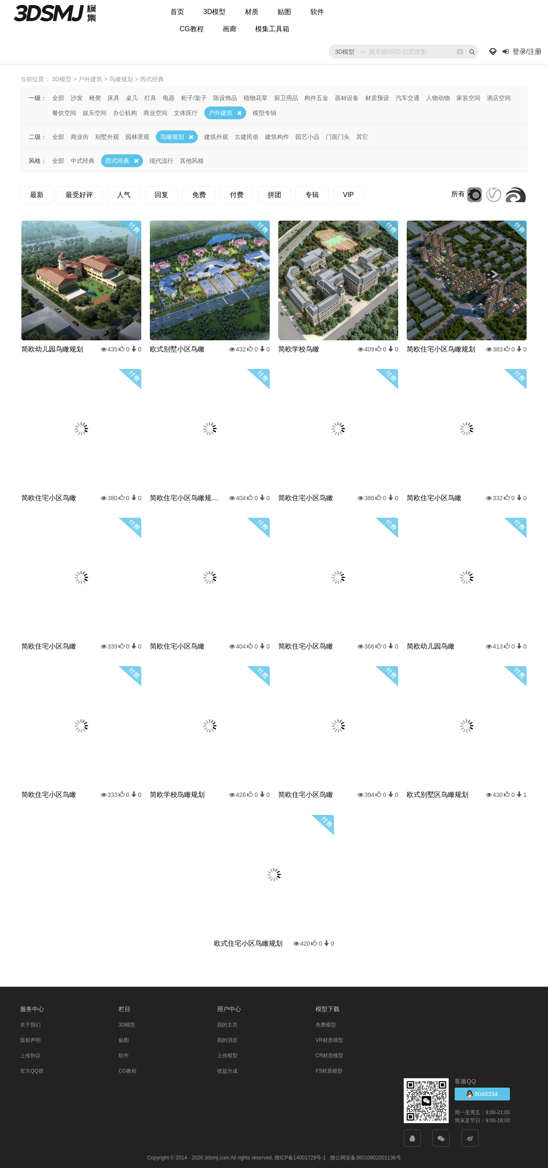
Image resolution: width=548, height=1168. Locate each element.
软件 (317, 11)
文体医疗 (186, 112)
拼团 (274, 194)
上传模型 (227, 1055)
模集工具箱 (272, 28)
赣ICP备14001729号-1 (300, 1157)
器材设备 (347, 97)
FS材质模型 (329, 1071)
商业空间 (155, 112)
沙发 (77, 97)
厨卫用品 (286, 97)
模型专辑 (265, 112)
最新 (37, 194)
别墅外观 (107, 136)
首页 (177, 11)
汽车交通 (408, 97)
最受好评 (79, 194)
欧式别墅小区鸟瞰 (177, 348)
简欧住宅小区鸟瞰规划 (441, 348)
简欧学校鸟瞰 (298, 348)
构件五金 (316, 97)
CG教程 (192, 28)
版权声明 (30, 1040)
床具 (113, 97)
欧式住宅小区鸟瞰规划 (248, 943)
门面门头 (338, 136)
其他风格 (192, 160)
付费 (237, 194)
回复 (161, 194)
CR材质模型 (329, 1055)
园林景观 (137, 136)
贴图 (284, 11)
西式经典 (117, 160)
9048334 (482, 1093)
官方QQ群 (32, 1071)
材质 (252, 11)
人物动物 (438, 97)
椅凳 (95, 97)
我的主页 (227, 1024)
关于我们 (30, 1024)
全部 (58, 97)
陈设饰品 (225, 97)
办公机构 (125, 112)
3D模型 (214, 11)
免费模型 (326, 1024)
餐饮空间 (64, 112)
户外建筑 (220, 112)
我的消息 (227, 1040)
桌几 (132, 97)
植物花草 (256, 97)
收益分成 (227, 1071)
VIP (348, 194)
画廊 (229, 28)
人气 (124, 194)
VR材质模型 (329, 1040)
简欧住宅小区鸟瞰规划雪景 (184, 497)
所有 (458, 193)
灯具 (150, 97)
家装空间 (468, 97)
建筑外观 (216, 136)
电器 (169, 97)
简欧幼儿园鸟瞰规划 (52, 348)
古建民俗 (247, 136)
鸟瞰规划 (172, 136)
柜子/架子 (194, 97)
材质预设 (377, 97)
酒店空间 (499, 97)
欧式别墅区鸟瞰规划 (437, 794)
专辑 (312, 194)
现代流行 (161, 160)
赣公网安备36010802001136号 (365, 1157)
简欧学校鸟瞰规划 (177, 794)
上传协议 (30, 1055)
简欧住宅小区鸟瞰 (48, 497)
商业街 (80, 136)
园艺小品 (307, 136)
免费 (199, 194)
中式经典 (83, 160)
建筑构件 (277, 136)
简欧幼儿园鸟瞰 (431, 645)
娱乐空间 (95, 112)
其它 (362, 136)
